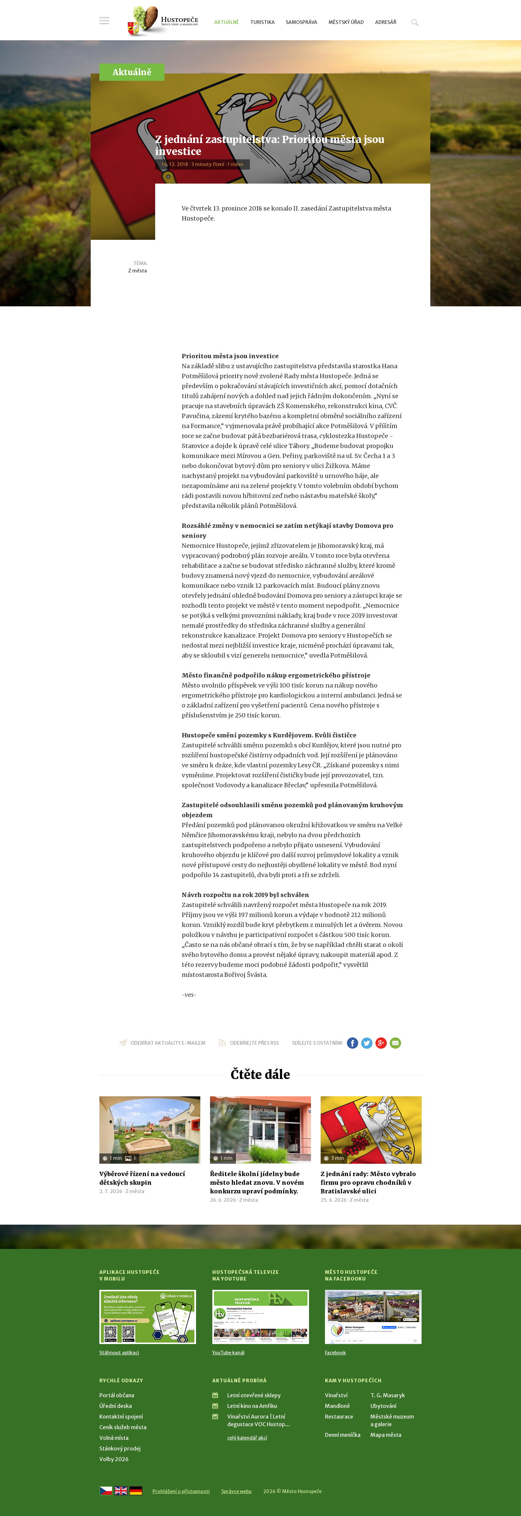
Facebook (335, 1353)
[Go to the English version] (121, 1490)
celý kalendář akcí (247, 1438)
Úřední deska (115, 1406)
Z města (137, 271)
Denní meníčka (343, 1435)
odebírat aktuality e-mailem (168, 1043)
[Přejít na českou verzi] (106, 1490)
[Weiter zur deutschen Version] (136, 1490)
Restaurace (339, 1416)
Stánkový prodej (120, 1448)
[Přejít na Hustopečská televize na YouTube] (260, 1317)
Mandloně (337, 1406)
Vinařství (336, 1395)
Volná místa (114, 1438)
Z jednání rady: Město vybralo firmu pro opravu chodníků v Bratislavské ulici (368, 1182)
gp (381, 1043)
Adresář (385, 22)
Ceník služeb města (123, 1427)
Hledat (415, 22)
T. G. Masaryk (387, 1395)
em (395, 1043)
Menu (104, 20)
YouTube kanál (228, 1353)
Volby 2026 (114, 1459)
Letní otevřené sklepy (254, 1395)
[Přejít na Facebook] (373, 1317)
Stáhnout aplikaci (119, 1353)
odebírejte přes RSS (254, 1043)
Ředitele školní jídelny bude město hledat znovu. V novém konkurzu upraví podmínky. (257, 1182)
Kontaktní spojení (121, 1416)
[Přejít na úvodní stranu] (162, 22)
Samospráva (301, 22)
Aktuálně (226, 22)
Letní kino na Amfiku (252, 1406)
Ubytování (383, 1406)
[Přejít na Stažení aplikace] (147, 1317)
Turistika (262, 22)
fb (352, 1043)
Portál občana (116, 1395)
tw (366, 1043)
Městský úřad (346, 22)
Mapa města (385, 1435)
